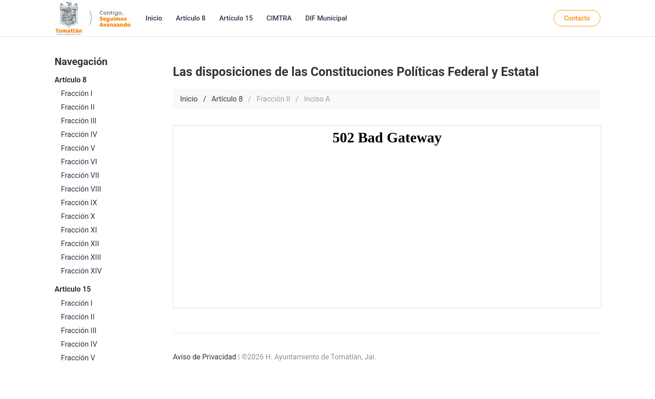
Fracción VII (80, 175)
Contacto (577, 18)
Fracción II (78, 317)
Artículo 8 (191, 18)
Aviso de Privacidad (204, 357)
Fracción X (78, 216)
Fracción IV (79, 344)
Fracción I (76, 303)
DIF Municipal (326, 18)
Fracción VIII (81, 189)
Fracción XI (79, 230)
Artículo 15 (236, 18)
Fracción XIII (81, 257)
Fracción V (78, 358)
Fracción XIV (81, 271)
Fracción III (78, 330)
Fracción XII (80, 243)
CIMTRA (279, 18)
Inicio (154, 18)
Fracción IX (79, 202)
